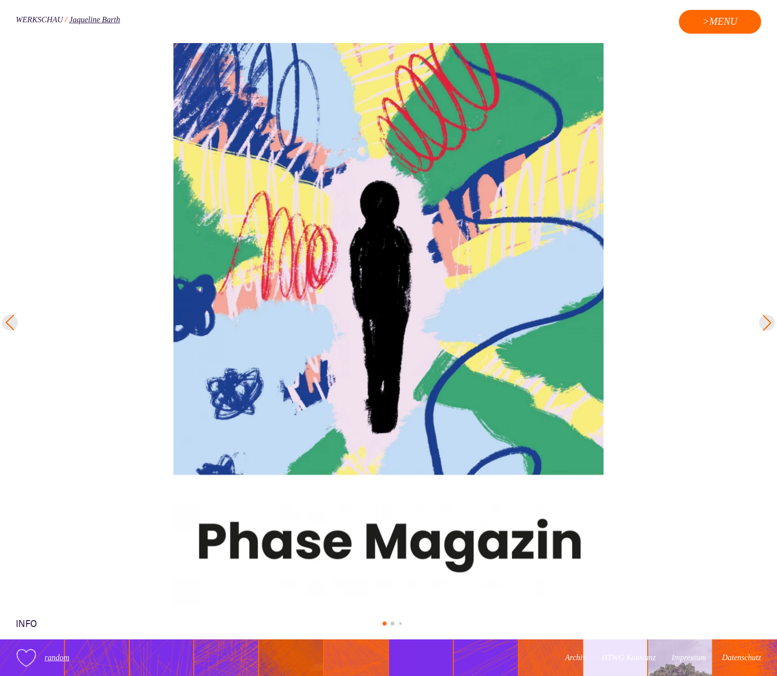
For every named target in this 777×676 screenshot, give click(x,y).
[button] (385, 624)
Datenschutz (741, 657)
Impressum (688, 657)
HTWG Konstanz (629, 657)
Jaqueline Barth (94, 19)
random (57, 657)
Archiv (575, 657)
